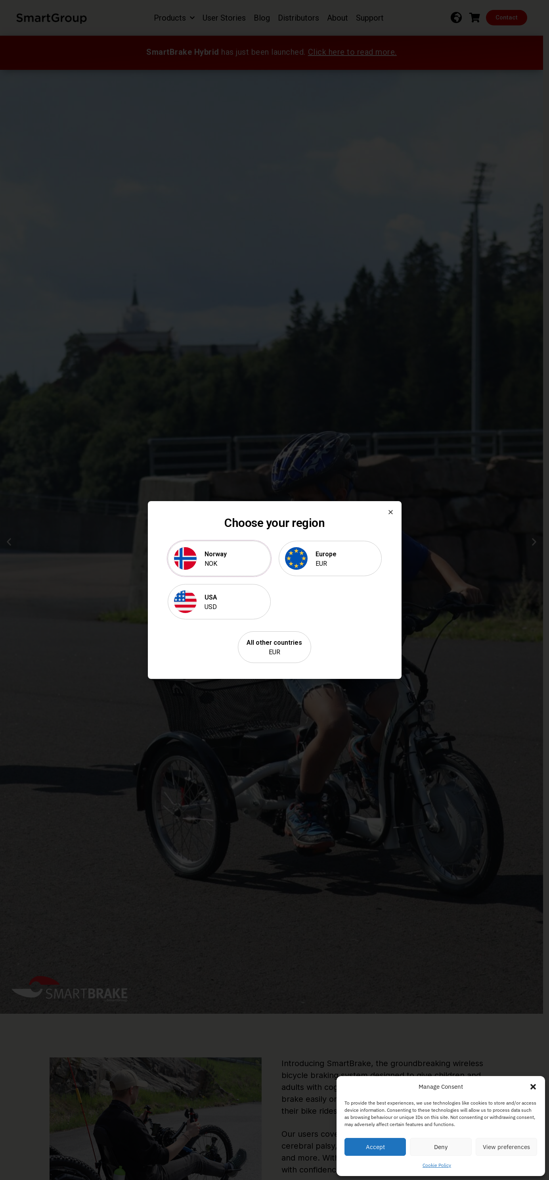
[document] (274, 590)
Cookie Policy (437, 1165)
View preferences (506, 1147)
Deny (441, 1147)
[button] (533, 1087)
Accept (375, 1147)
